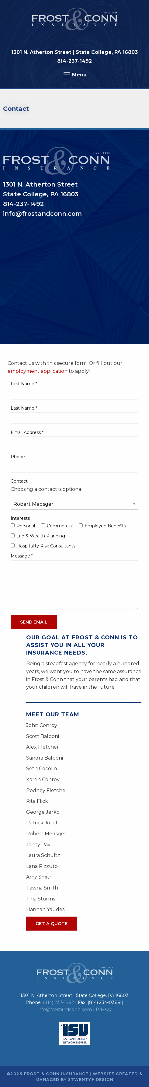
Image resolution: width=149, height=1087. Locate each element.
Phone (18, 457)
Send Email (33, 622)
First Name (24, 383)
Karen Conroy (43, 779)
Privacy (104, 1009)
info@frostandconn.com (64, 1009)
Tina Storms (40, 899)
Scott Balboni (42, 736)
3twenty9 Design (90, 1079)
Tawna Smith (42, 888)
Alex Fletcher (42, 747)
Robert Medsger (46, 834)
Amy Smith (39, 877)
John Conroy (41, 725)
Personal (23, 526)
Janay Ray (38, 845)
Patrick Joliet (42, 823)
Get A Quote (52, 923)
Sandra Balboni (44, 758)
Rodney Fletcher (47, 790)
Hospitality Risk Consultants (43, 546)
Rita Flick (37, 801)
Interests (20, 518)
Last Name (24, 408)
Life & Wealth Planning (38, 536)
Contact (19, 481)
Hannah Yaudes (45, 909)
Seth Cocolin (41, 768)
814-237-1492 (74, 61)
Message (22, 556)
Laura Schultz (43, 855)
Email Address (27, 432)
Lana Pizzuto (42, 866)
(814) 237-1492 (58, 1002)
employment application (38, 371)
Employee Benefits (102, 526)
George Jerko (43, 812)
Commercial (57, 526)
